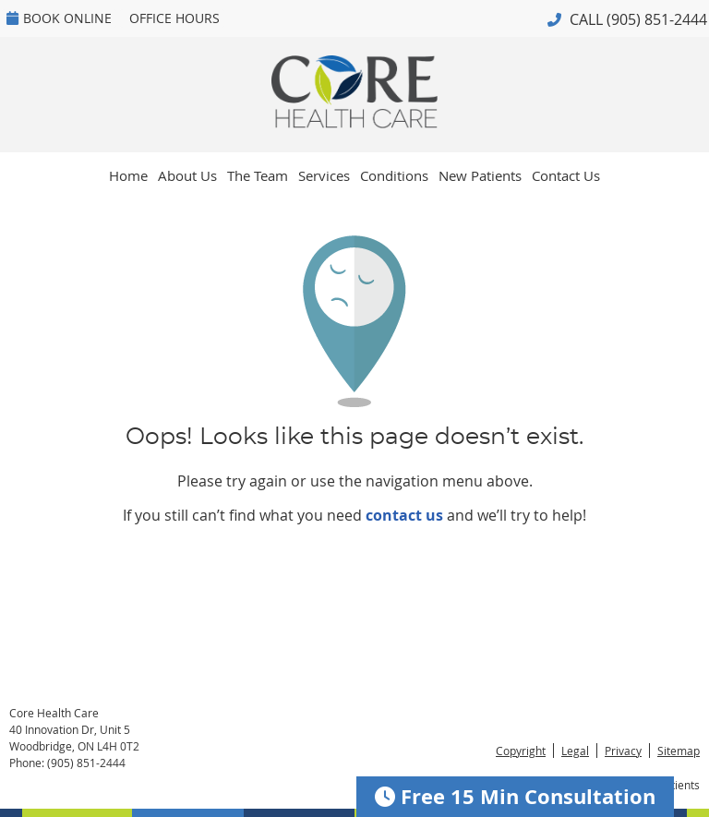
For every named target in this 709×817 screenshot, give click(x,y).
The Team (257, 175)
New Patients (480, 175)
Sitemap (678, 750)
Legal (575, 750)
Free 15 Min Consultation (515, 796)
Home (128, 175)
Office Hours (174, 18)
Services (324, 175)
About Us (187, 175)
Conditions (394, 175)
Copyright (521, 750)
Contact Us (566, 175)
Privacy (623, 750)
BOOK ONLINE (59, 18)
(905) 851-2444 (657, 19)
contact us (404, 515)
